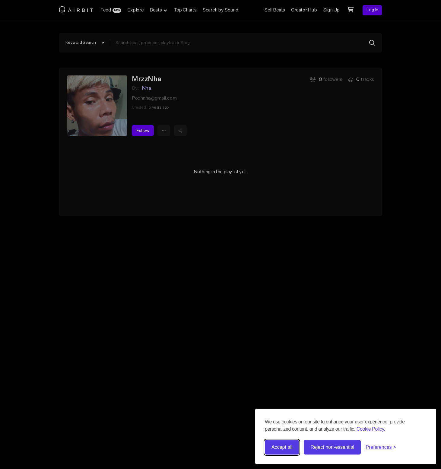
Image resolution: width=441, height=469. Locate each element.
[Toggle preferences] (381, 447)
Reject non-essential (332, 447)
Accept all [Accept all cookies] (281, 447)
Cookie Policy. (371, 429)
